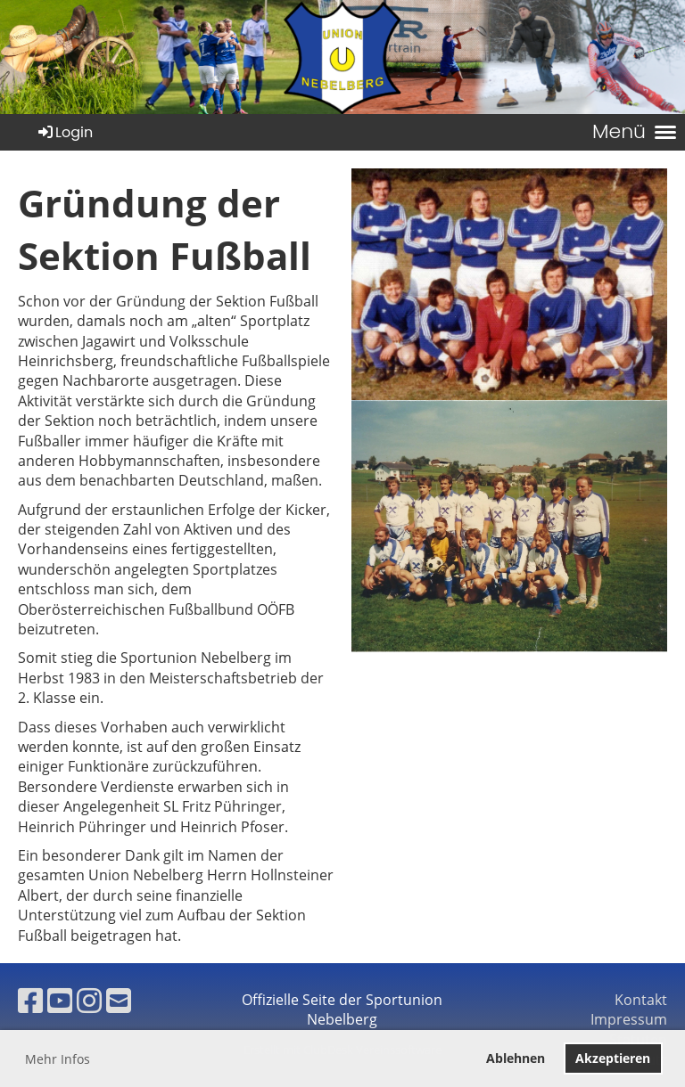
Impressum (628, 1019)
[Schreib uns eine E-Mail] (118, 1000)
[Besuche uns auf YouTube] (59, 1000)
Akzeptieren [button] (612, 1058)
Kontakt (641, 999)
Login (64, 132)
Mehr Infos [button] (57, 1058)
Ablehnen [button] (515, 1058)
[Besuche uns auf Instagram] (89, 1000)
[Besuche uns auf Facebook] (30, 1000)
